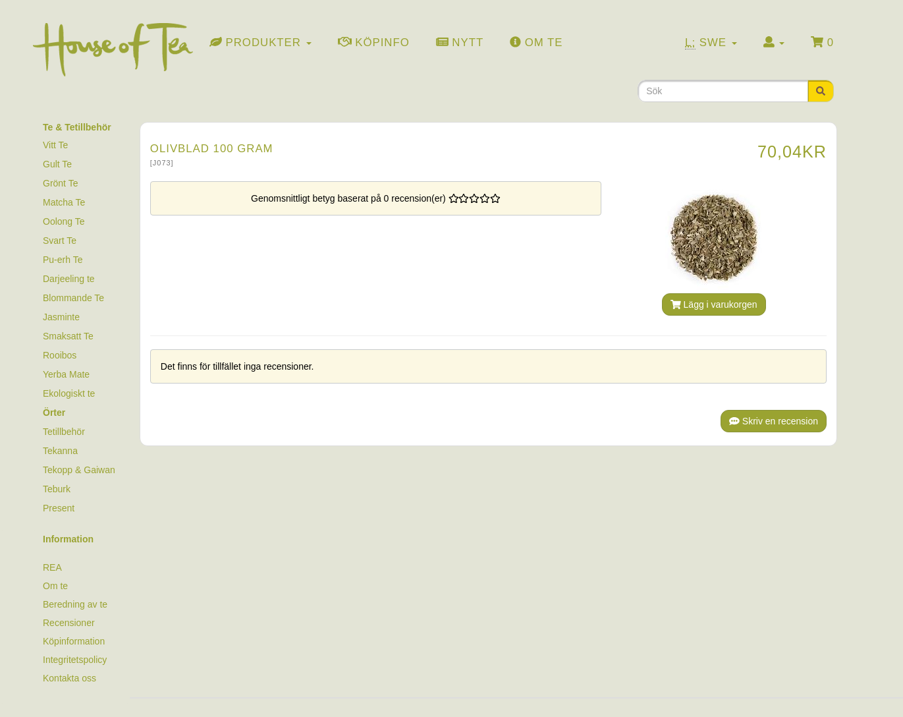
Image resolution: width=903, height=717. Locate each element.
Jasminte (61, 317)
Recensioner (69, 622)
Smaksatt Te (68, 336)
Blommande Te (73, 298)
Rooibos (59, 355)
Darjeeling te (69, 278)
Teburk (56, 489)
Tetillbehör (64, 431)
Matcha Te (64, 202)
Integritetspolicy (75, 659)
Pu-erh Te (62, 259)
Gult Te (57, 164)
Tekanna (60, 450)
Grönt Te (60, 183)
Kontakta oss (69, 678)
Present (58, 508)
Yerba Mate (66, 374)
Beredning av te (75, 604)
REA (52, 567)
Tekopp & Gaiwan (79, 470)
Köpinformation (74, 641)
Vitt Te (55, 145)
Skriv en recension (773, 421)
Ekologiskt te (69, 393)
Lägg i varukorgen (713, 304)
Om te (55, 586)
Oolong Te (64, 221)
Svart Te (59, 240)
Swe (711, 42)
